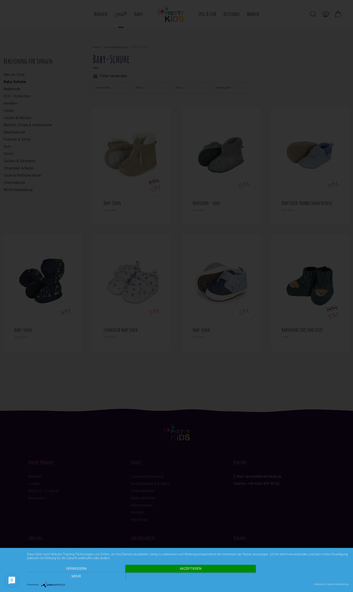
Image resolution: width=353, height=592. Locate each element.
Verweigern (75, 576)
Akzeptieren (188, 576)
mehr (300, 576)
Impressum (319, 584)
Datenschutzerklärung (337, 584)
